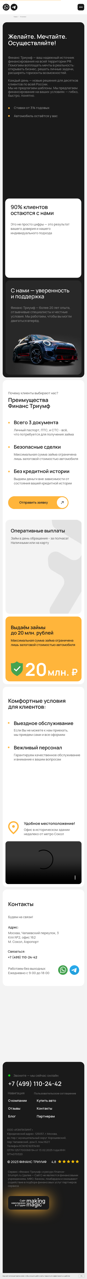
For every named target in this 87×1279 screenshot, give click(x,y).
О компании (17, 1100)
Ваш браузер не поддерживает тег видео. (43, 862)
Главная (15, 16)
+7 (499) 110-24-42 (22, 957)
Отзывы (14, 1108)
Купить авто (46, 1100)
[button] (38, 502)
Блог (12, 1116)
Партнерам (46, 1116)
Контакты (44, 1108)
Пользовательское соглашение (55, 1093)
